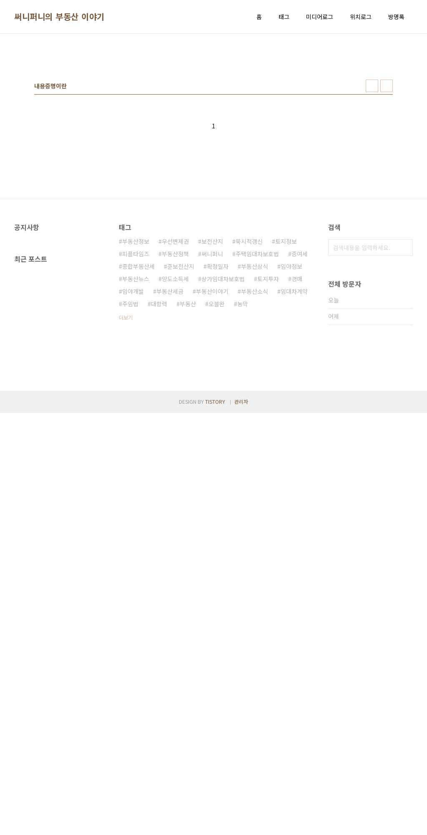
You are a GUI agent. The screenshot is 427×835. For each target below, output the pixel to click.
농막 (242, 420)
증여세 (299, 370)
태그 (284, 16)
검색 (404, 364)
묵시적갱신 (249, 358)
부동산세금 (169, 408)
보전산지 (212, 358)
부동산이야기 (212, 408)
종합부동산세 (138, 383)
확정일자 (218, 383)
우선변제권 (175, 358)
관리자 (241, 823)
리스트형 (386, 202)
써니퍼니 (212, 370)
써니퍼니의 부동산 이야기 (59, 16)
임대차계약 (294, 408)
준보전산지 (180, 383)
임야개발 (133, 408)
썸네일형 (372, 202)
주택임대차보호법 (257, 370)
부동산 (188, 420)
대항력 (159, 420)
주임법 (130, 420)
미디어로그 (319, 16)
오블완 (216, 420)
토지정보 (286, 358)
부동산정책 (175, 370)
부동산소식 (254, 408)
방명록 (396, 16)
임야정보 (291, 383)
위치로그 (361, 16)
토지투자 (268, 395)
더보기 (126, 434)
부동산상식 (254, 383)
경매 (296, 395)
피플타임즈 (135, 370)
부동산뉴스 (135, 395)
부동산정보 (135, 358)
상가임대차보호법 (223, 395)
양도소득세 (175, 395)
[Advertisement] (213, 104)
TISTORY (215, 823)
